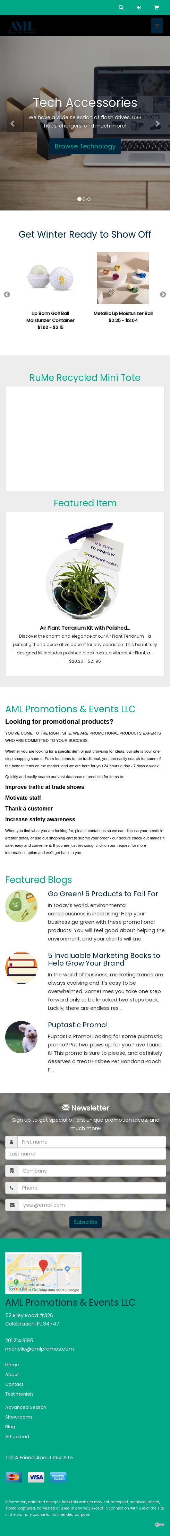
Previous (6, 294)
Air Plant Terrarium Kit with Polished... (85, 627)
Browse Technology (85, 146)
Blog (10, 1426)
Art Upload (17, 1436)
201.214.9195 (19, 1340)
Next (163, 294)
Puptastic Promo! (78, 1025)
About (12, 1374)
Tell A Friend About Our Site (39, 1457)
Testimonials (19, 1394)
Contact (14, 1384)
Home (12, 1364)
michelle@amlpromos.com (39, 1348)
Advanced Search (25, 1407)
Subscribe (85, 1222)
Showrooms (19, 1417)
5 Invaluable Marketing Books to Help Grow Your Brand (104, 959)
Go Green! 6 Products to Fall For (103, 894)
